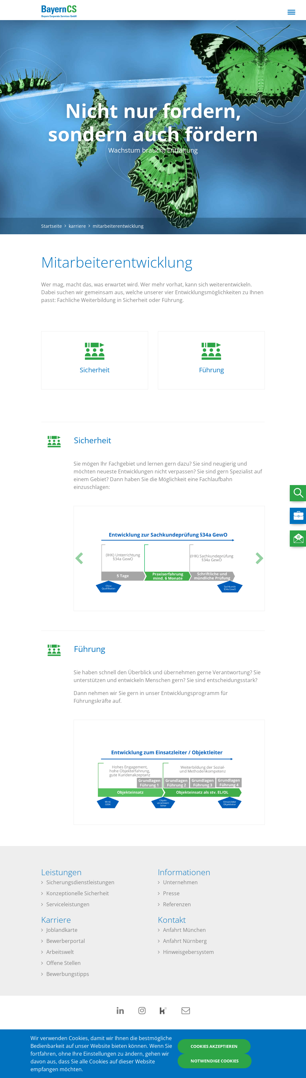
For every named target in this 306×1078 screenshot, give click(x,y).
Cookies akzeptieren (214, 1046)
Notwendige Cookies (215, 1061)
